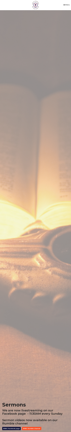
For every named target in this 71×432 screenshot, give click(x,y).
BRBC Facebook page (11, 428)
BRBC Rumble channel (31, 428)
